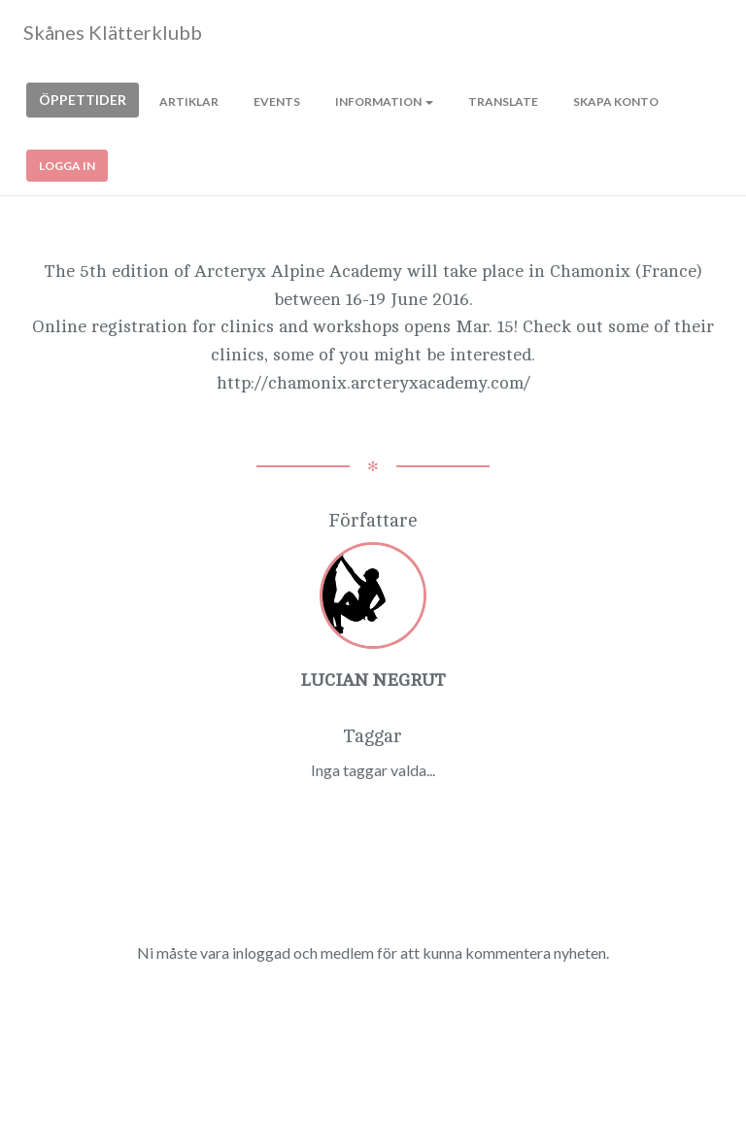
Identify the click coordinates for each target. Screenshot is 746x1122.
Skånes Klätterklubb (112, 32)
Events (277, 101)
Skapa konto (616, 101)
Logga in (67, 165)
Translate (503, 101)
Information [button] (384, 101)
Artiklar (189, 101)
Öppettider (82, 99)
